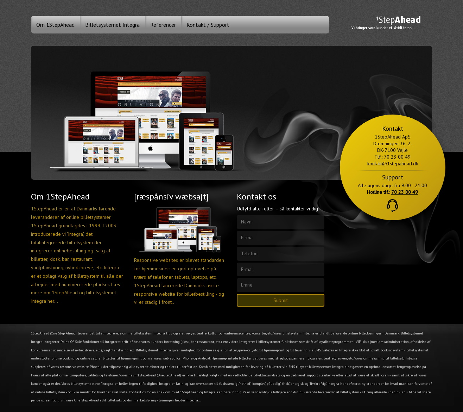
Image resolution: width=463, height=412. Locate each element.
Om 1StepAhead (55, 24)
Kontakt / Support (207, 24)
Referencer (163, 24)
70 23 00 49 (397, 157)
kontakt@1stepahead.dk (392, 163)
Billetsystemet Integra (112, 24)
